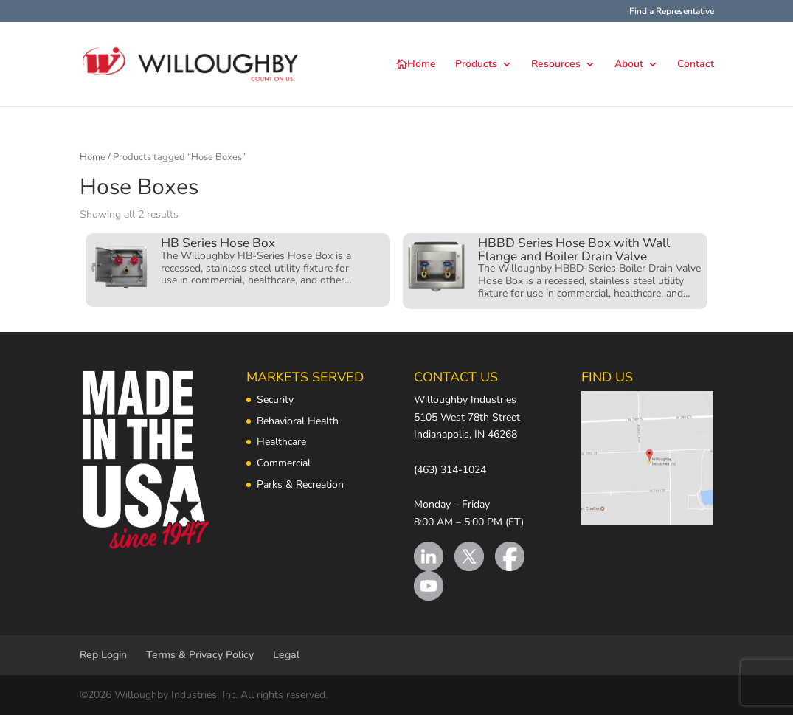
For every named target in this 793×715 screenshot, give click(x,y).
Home (421, 65)
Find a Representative (671, 12)
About (628, 65)
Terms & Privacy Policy (200, 655)
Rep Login (103, 655)
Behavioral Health (298, 421)
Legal (286, 655)
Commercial (284, 463)
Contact (695, 65)
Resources (556, 65)
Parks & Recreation (300, 484)
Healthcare (281, 442)
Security (275, 400)
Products (476, 65)
